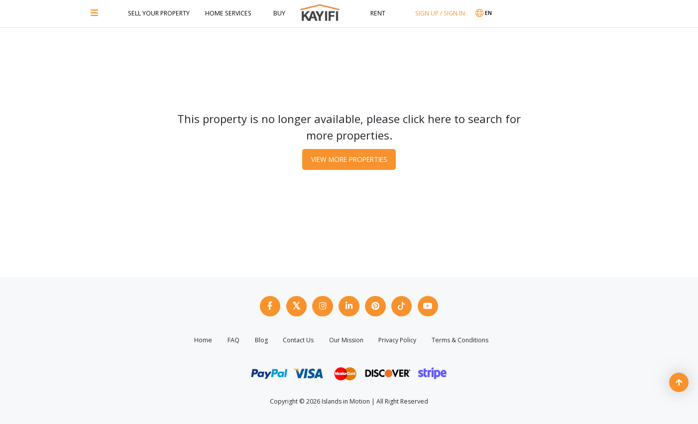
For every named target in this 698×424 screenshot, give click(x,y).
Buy (279, 13)
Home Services (228, 13)
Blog (261, 339)
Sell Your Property (159, 13)
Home (203, 339)
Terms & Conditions (460, 339)
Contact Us (298, 339)
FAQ (233, 339)
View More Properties (349, 158)
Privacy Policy (397, 339)
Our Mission (346, 339)
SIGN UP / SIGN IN (440, 13)
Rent (377, 13)
